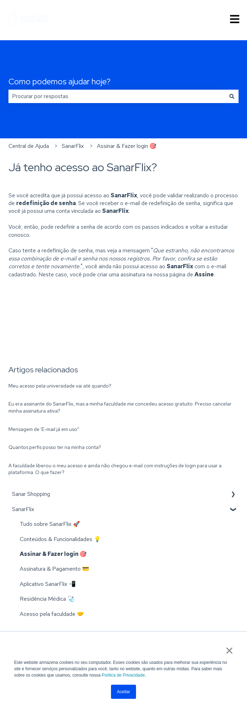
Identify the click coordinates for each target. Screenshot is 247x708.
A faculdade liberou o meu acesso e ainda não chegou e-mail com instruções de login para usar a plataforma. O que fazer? (115, 469)
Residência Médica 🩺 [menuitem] (47, 598)
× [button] (229, 650)
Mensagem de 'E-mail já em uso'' (43, 429)
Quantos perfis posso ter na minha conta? (54, 447)
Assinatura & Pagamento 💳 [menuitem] (54, 568)
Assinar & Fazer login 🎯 (126, 146)
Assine (204, 274)
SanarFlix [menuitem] (23, 509)
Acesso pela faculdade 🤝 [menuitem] (52, 614)
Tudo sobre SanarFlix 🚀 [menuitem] (50, 524)
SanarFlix (73, 146)
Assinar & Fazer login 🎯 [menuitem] (53, 554)
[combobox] (116, 96)
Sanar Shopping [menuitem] (31, 494)
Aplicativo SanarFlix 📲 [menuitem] (48, 584)
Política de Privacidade (123, 675)
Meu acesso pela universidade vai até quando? (59, 386)
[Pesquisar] (232, 96)
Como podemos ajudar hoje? (59, 81)
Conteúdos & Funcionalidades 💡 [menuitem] (60, 539)
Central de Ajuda (28, 146)
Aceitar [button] (123, 691)
